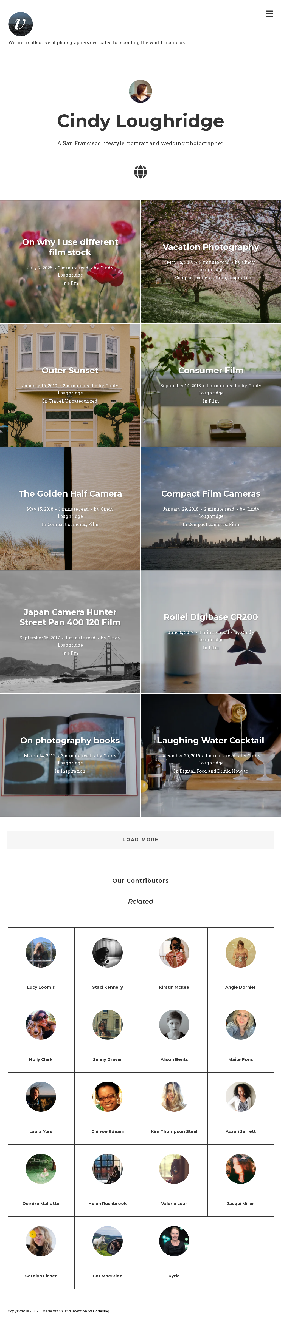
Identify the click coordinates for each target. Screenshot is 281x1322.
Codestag (101, 1311)
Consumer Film (211, 370)
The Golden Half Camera (70, 494)
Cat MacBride (107, 1275)
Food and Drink (213, 771)
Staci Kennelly (107, 987)
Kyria (174, 1275)
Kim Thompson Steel (174, 1131)
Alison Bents (174, 1059)
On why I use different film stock (70, 247)
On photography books (70, 740)
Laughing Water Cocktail (211, 740)
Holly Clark (41, 1059)
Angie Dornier (240, 987)
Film (73, 283)
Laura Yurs (40, 1131)
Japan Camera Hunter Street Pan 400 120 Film (70, 617)
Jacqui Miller (240, 1203)
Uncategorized (81, 401)
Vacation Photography (211, 247)
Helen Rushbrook (107, 1203)
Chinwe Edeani (107, 1131)
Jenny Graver (107, 1059)
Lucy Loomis (41, 987)
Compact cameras (194, 278)
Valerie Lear (174, 1203)
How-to (240, 771)
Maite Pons (240, 1059)
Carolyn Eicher (41, 1275)
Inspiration (240, 278)
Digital (187, 771)
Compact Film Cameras (210, 494)
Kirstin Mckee (174, 987)
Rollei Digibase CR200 (211, 617)
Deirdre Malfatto (41, 1203)
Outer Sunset (70, 370)
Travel (56, 401)
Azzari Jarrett (241, 1131)
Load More (141, 839)
